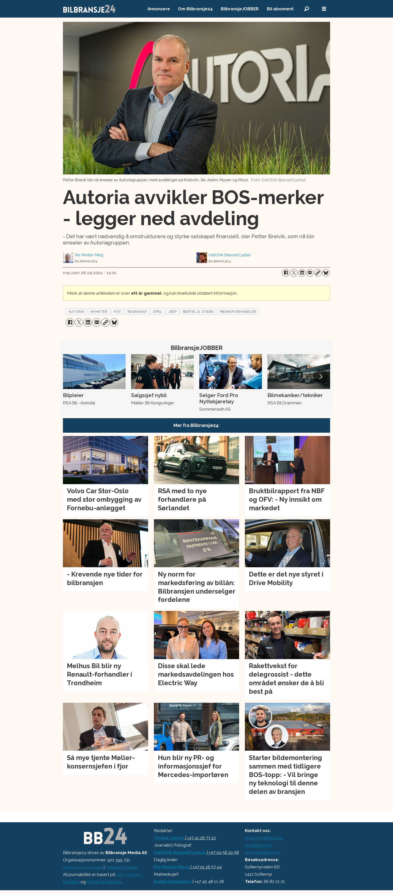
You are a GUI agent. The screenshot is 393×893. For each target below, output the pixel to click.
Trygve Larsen (169, 837)
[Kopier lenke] (318, 273)
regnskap (137, 311)
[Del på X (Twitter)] (294, 273)
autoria (76, 311)
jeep (172, 311)
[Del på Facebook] (285, 273)
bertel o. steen (198, 311)
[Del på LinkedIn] (302, 273)
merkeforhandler (238, 311)
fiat (117, 311)
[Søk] (306, 9)
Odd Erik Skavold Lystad (180, 852)
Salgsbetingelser (122, 867)
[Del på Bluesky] (326, 273)
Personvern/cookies (83, 867)
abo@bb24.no (258, 845)
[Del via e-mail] (310, 273)
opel (157, 311)
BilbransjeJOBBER (240, 8)
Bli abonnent (280, 8)
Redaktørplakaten (104, 881)
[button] (320, 376)
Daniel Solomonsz (172, 881)
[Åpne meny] (324, 9)
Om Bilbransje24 (195, 8)
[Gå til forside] (89, 9)
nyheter (99, 311)
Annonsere (158, 8)
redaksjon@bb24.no (264, 837)
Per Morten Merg (171, 866)
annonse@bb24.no (262, 852)
